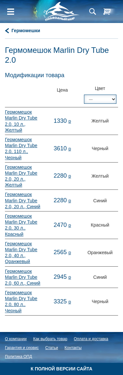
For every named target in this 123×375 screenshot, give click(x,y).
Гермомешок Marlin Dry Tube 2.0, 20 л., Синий (22, 200)
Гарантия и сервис (22, 347)
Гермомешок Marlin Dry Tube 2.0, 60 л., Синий (22, 277)
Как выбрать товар (50, 339)
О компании (16, 339)
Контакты (73, 347)
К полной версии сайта (61, 368)
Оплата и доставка (91, 339)
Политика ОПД (18, 356)
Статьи (51, 347)
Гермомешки (25, 30)
